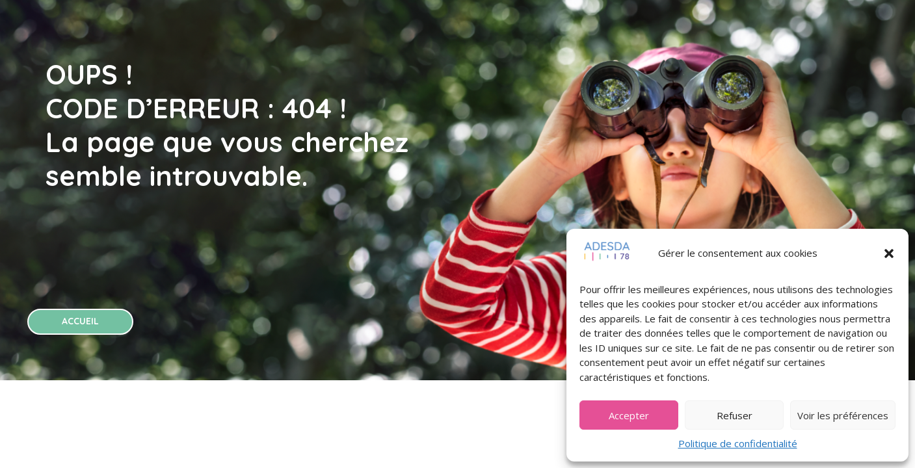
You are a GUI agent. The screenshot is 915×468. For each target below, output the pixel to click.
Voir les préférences (842, 415)
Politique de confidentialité (737, 443)
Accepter (629, 415)
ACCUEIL (80, 321)
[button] (888, 253)
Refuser (734, 415)
